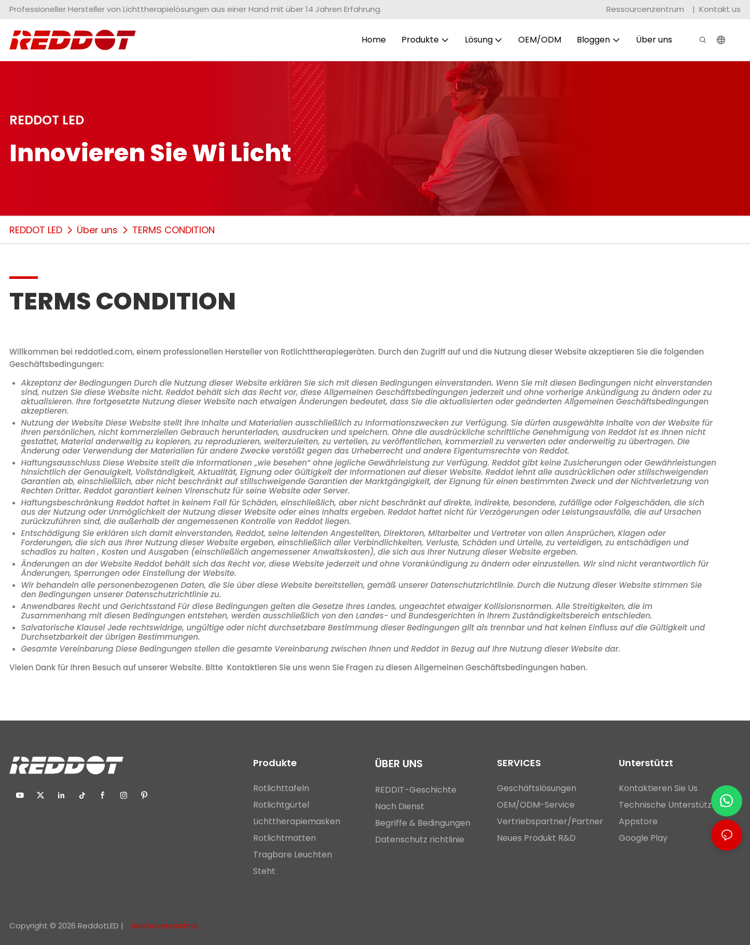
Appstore (638, 821)
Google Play (643, 838)
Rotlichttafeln (281, 788)
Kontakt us (720, 9)
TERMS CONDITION (173, 229)
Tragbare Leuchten (292, 855)
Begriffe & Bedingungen (424, 823)
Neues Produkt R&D (536, 838)
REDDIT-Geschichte (415, 790)
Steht (264, 871)
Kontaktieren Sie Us (658, 788)
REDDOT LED (35, 229)
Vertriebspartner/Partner (550, 821)
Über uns (97, 229)
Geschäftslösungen (536, 788)
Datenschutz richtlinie (419, 839)
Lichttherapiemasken (296, 821)
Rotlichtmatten (284, 838)
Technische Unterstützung (673, 805)
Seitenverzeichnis (164, 925)
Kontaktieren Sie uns (267, 667)
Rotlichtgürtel (281, 805)
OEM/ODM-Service (536, 805)
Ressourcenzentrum (646, 9)
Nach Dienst (399, 806)
